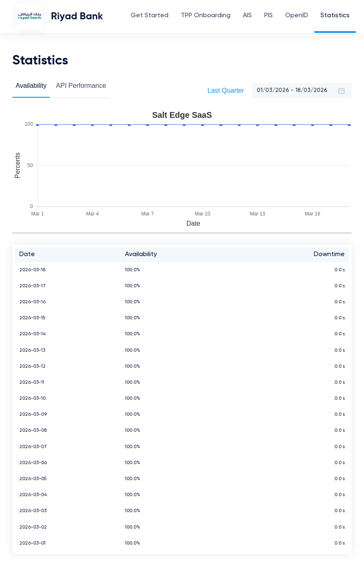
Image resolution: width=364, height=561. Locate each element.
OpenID (296, 15)
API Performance (81, 85)
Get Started (149, 15)
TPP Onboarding (205, 15)
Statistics (335, 15)
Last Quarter (225, 90)
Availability (31, 85)
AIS (247, 15)
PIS (268, 15)
